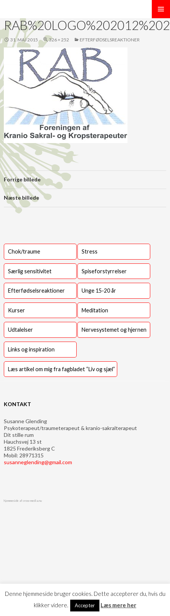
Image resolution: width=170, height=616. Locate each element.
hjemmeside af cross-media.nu (23, 501)
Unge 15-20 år (99, 290)
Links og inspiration (31, 349)
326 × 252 (59, 40)
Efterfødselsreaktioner (110, 40)
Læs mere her (118, 605)
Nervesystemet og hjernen (114, 329)
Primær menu (161, 9)
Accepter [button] (85, 605)
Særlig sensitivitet (30, 271)
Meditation (95, 310)
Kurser (16, 310)
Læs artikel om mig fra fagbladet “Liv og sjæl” (61, 369)
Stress (90, 251)
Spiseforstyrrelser (104, 271)
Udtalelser (20, 329)
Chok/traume (24, 251)
